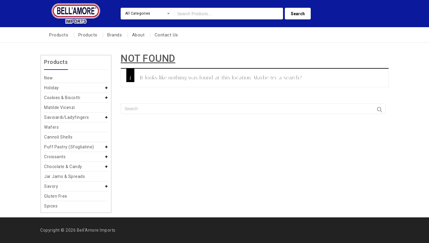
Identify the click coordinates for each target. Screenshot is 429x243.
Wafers (51, 127)
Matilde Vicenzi (59, 107)
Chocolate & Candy (63, 166)
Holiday (51, 87)
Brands (114, 35)
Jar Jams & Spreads (64, 176)
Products (58, 35)
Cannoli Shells (58, 137)
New (48, 78)
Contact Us (166, 35)
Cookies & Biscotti (62, 97)
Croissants (55, 156)
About (138, 35)
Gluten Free (55, 196)
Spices (50, 206)
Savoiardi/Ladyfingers (66, 117)
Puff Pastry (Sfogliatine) (69, 146)
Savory (51, 186)
